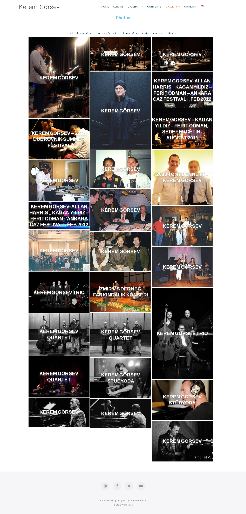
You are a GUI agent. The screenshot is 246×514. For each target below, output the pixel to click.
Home (109, 6)
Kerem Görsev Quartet (136, 33)
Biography (139, 6)
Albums (122, 6)
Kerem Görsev (43, 7)
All (71, 33)
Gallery (175, 6)
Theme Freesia (138, 500)
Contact (194, 6)
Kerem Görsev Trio (108, 33)
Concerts (158, 6)
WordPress (127, 505)
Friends (172, 33)
